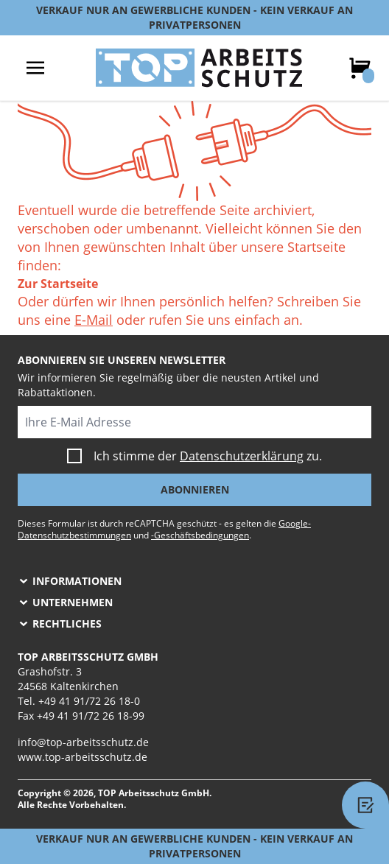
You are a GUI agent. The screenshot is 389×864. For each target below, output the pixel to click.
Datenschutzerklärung (242, 456)
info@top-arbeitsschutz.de (83, 742)
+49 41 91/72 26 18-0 (89, 701)
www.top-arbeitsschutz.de (82, 757)
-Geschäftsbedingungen (200, 535)
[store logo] (199, 67)
